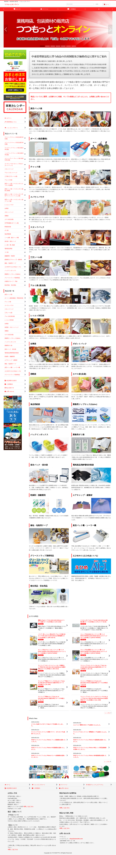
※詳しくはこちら (28, 806)
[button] (98, 9)
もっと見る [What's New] (107, 761)
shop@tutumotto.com (76, 838)
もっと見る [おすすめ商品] (108, 713)
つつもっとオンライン (12, 4)
